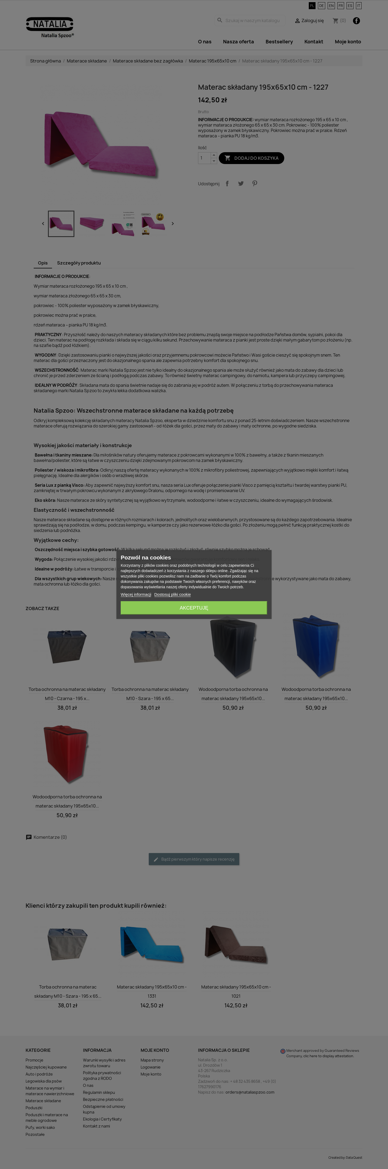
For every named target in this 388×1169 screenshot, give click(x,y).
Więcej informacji (136, 594)
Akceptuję (194, 608)
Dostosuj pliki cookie (172, 594)
